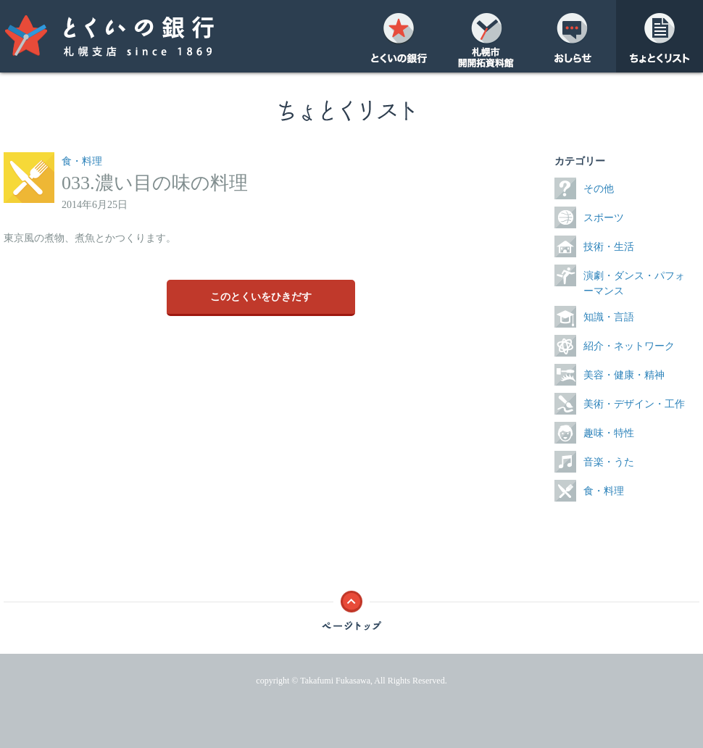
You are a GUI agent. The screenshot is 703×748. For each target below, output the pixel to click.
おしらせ (572, 36)
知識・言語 (608, 317)
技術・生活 (608, 246)
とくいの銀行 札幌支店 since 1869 (137, 36)
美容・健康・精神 (624, 375)
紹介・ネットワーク (629, 346)
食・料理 (82, 161)
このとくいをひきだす (261, 296)
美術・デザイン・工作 (634, 404)
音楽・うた (608, 462)
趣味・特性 (608, 433)
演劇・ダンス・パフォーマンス (634, 283)
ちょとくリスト (659, 36)
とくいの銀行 (398, 36)
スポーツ (603, 217)
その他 (598, 188)
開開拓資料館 (485, 36)
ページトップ (351, 606)
